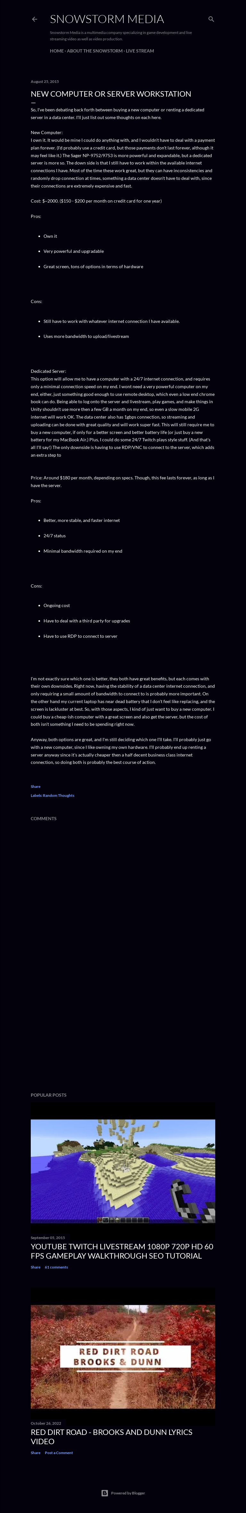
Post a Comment (59, 1452)
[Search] (211, 18)
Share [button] (35, 786)
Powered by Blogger (123, 1493)
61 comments (56, 1267)
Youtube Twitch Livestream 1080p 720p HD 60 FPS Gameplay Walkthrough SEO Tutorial (122, 1251)
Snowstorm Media (107, 19)
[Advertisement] (123, 1031)
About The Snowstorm (95, 50)
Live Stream (140, 50)
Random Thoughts (58, 795)
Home (57, 50)
